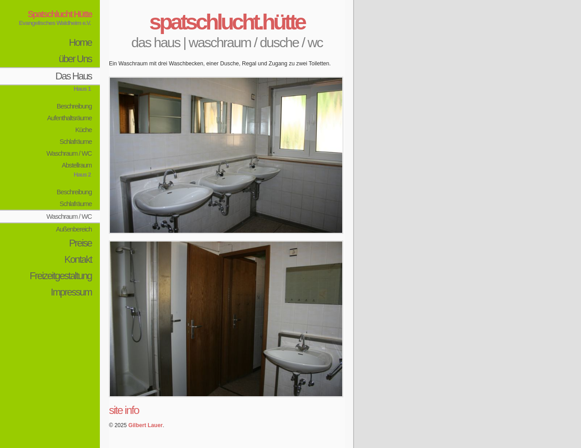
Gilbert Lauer (145, 425)
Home (80, 42)
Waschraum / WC (69, 153)
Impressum (71, 292)
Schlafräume (75, 141)
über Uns (75, 58)
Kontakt (78, 259)
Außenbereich (74, 229)
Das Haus (73, 76)
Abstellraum (77, 165)
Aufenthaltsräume (69, 118)
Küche (83, 129)
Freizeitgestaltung (61, 275)
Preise (80, 243)
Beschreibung (74, 106)
